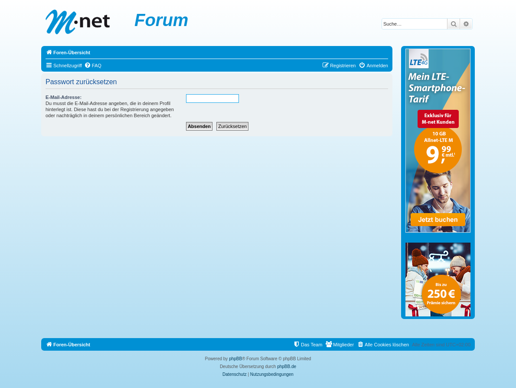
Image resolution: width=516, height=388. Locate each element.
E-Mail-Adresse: (64, 97)
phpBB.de (286, 366)
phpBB (235, 358)
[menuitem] (92, 65)
